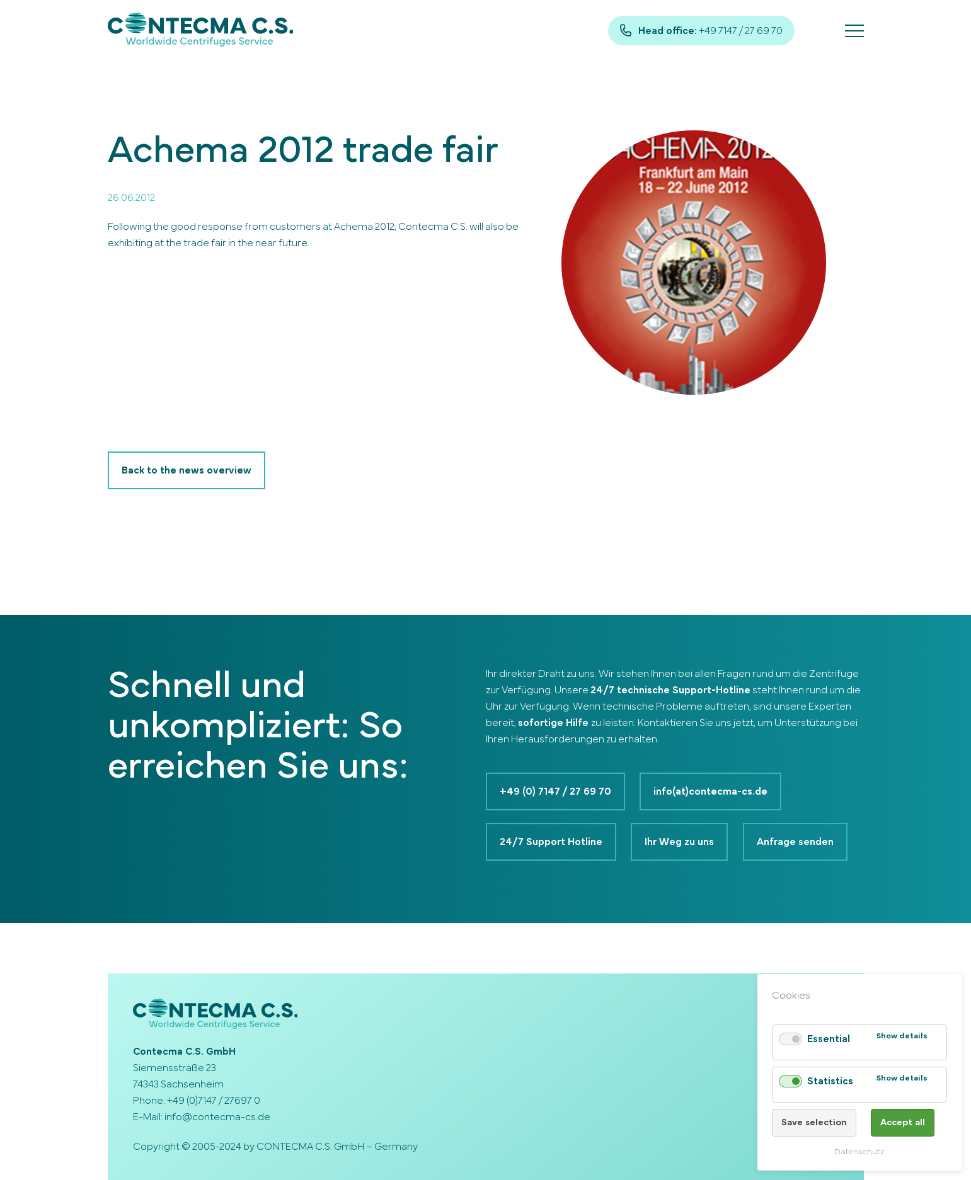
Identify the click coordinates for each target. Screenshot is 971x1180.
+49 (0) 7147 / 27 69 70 (555, 791)
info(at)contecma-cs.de (711, 791)
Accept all (902, 1122)
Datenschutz (859, 1152)
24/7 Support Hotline (551, 842)
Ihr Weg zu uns (680, 842)
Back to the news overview (186, 470)
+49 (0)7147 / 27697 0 (213, 1101)
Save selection (813, 1122)
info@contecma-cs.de (217, 1118)
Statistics (830, 1081)
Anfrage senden (795, 842)
